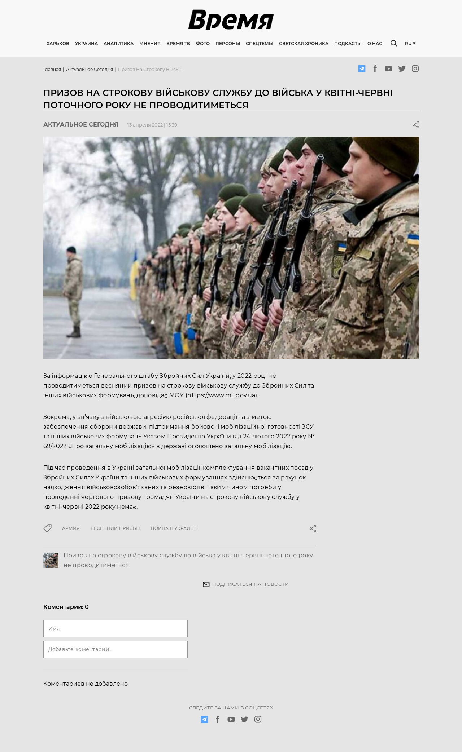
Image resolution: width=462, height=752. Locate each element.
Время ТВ (178, 43)
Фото (203, 43)
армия (71, 528)
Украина (86, 43)
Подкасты (348, 43)
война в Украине (174, 528)
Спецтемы (259, 43)
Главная (52, 69)
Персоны (227, 43)
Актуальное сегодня (89, 69)
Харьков (58, 43)
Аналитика (119, 43)
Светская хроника (303, 43)
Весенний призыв (116, 528)
